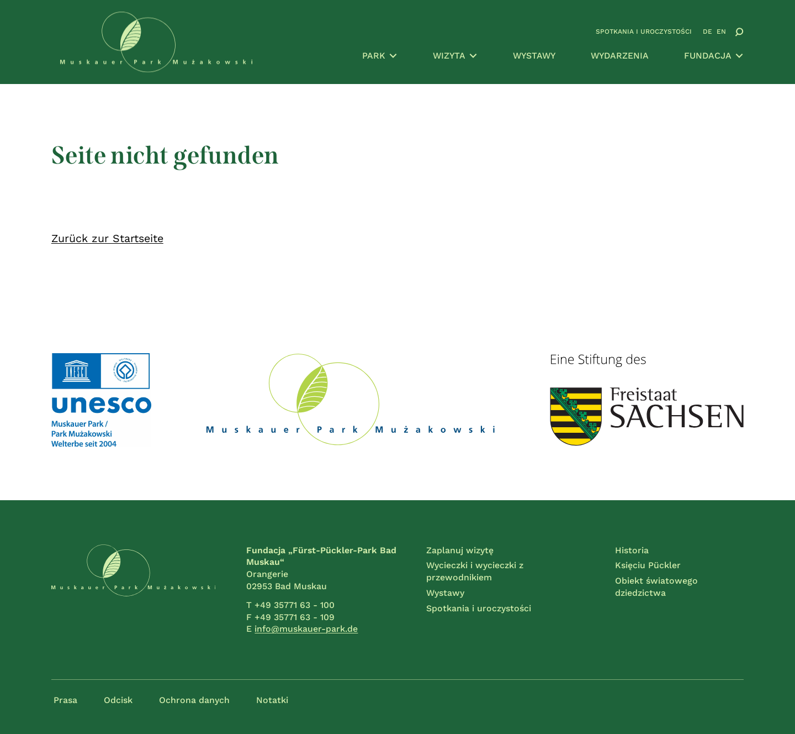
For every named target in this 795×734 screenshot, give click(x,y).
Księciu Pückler (648, 565)
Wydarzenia (620, 55)
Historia (632, 550)
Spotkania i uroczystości (644, 31)
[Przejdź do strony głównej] (156, 42)
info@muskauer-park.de (306, 628)
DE (707, 31)
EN (721, 31)
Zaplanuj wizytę (460, 550)
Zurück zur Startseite (107, 238)
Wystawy (534, 55)
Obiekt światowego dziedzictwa (656, 586)
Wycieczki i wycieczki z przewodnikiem (474, 571)
